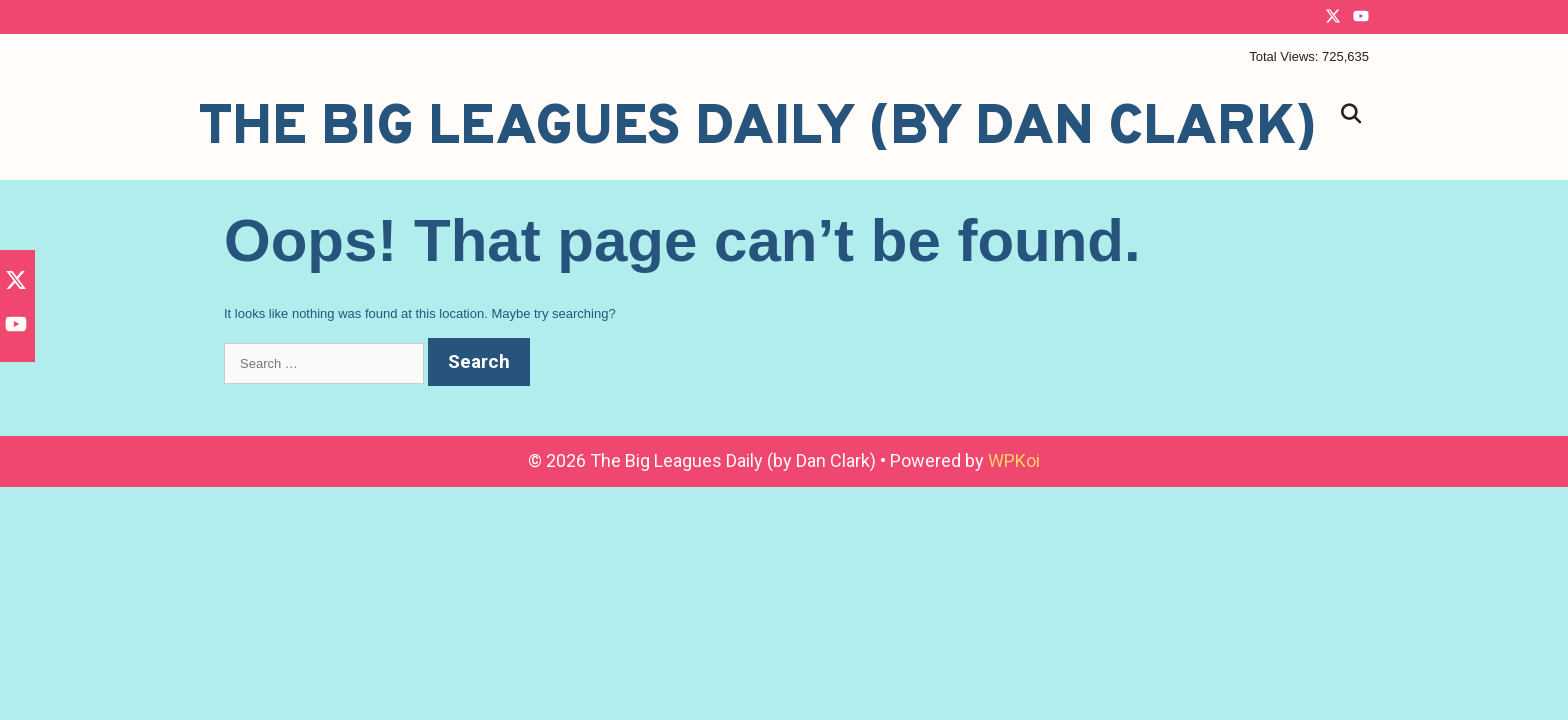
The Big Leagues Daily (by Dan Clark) (758, 129)
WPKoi (1014, 460)
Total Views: (1285, 56)
